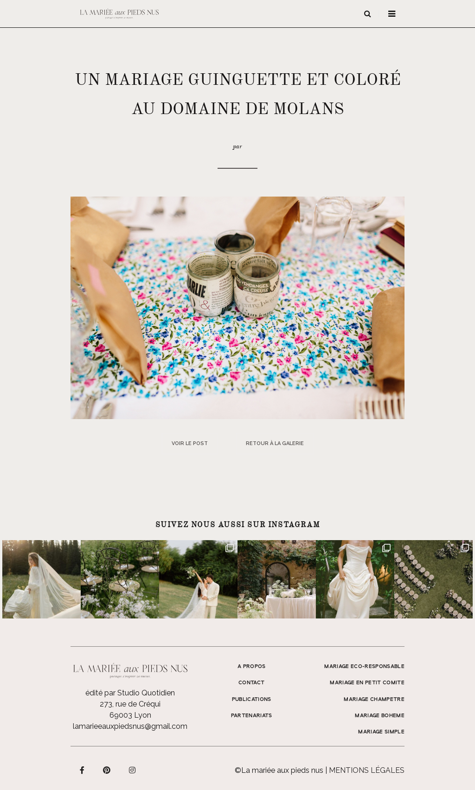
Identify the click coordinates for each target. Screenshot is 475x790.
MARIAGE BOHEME (379, 716)
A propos (252, 666)
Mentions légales (366, 770)
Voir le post (190, 443)
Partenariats (251, 716)
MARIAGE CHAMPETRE (374, 699)
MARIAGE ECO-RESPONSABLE (364, 666)
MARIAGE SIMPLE (381, 732)
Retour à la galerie (275, 443)
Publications (251, 699)
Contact (251, 683)
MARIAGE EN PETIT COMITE (367, 683)
